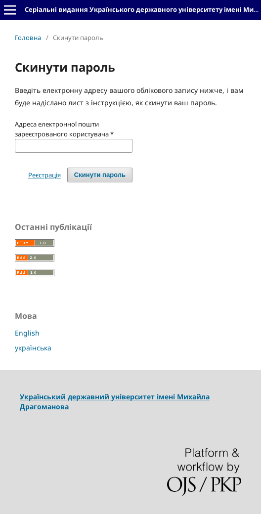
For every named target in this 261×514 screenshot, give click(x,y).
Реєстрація (44, 175)
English (27, 333)
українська (33, 347)
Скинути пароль (100, 174)
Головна (28, 37)
